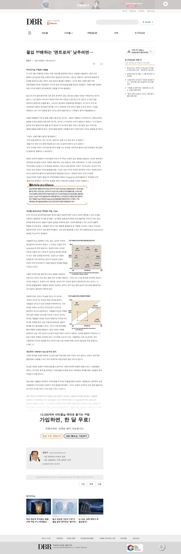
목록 (91, 484)
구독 (116, 33)
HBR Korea (151, 11)
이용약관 (59, 538)
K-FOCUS (140, 33)
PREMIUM (92, 33)
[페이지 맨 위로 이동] (162, 547)
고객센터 (141, 11)
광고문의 (136, 538)
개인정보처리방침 (86, 538)
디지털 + (68, 33)
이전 (83, 484)
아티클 (45, 33)
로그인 (125, 11)
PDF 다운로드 (98, 64)
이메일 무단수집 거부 (107, 538)
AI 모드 (148, 22)
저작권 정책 (71, 538)
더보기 (94, 64)
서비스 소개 (46, 538)
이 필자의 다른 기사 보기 (51, 464)
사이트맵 (123, 538)
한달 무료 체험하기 (51, 436)
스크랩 (101, 64)
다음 (99, 484)
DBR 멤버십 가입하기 (76, 436)
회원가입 (133, 11)
